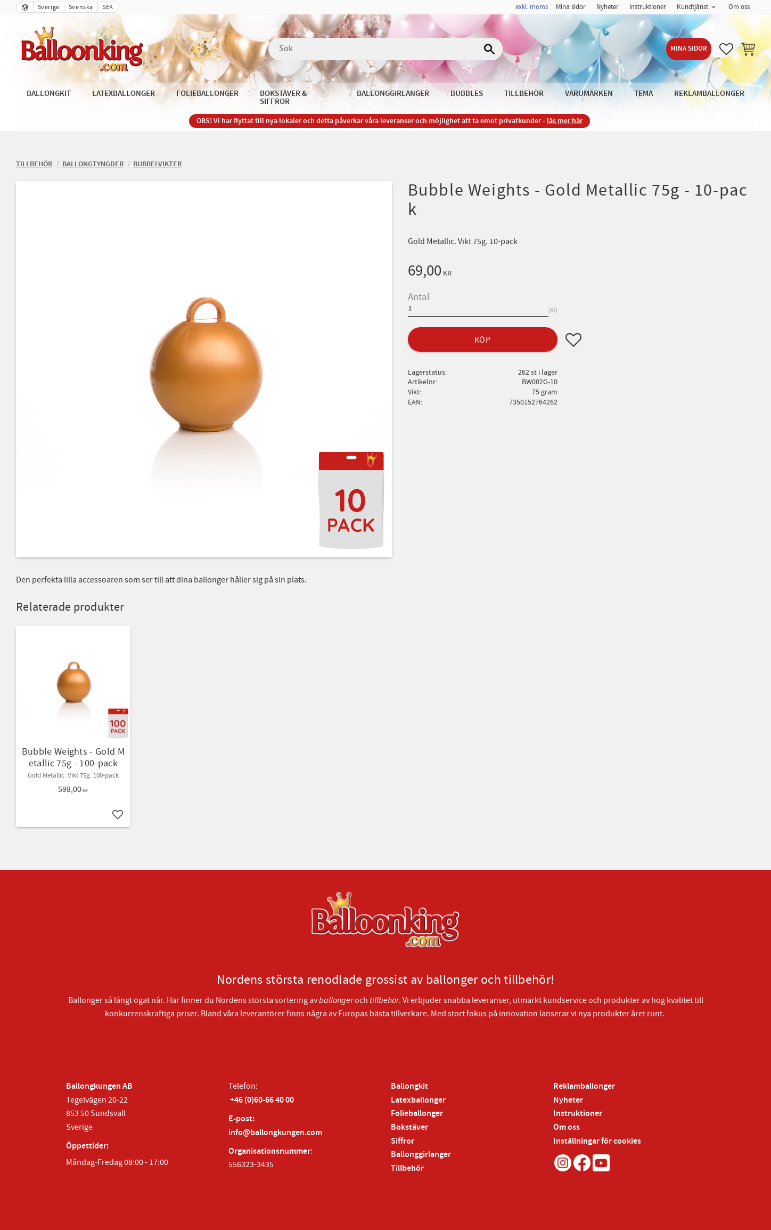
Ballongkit (409, 1086)
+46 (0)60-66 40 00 (262, 1100)
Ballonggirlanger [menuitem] (393, 93)
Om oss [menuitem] (739, 7)
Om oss (566, 1127)
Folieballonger (417, 1113)
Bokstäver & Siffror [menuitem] (283, 97)
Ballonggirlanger (421, 1154)
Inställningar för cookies (597, 1141)
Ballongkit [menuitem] (49, 93)
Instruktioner (577, 1113)
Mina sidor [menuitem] (571, 7)
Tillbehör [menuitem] (524, 93)
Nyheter (568, 1100)
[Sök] (489, 49)
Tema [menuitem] (643, 93)
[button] (726, 49)
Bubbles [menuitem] (466, 93)
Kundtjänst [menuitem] (692, 7)
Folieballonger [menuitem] (207, 93)
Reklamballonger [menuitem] (709, 93)
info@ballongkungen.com (275, 1132)
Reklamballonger (584, 1086)
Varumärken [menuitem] (589, 93)
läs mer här (565, 121)
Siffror (402, 1141)
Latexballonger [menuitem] (123, 93)
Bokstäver (409, 1127)
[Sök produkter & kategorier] (385, 49)
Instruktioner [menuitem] (647, 7)
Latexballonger (418, 1100)
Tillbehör (407, 1168)
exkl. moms (531, 7)
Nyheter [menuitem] (607, 7)
